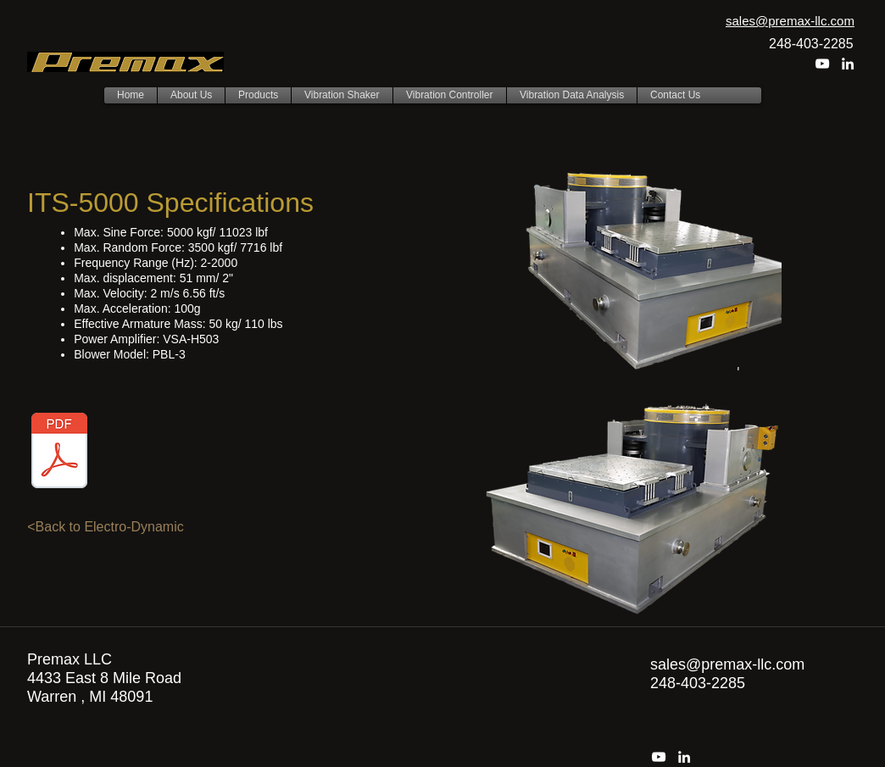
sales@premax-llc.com (727, 664)
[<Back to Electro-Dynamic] (105, 527)
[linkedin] (847, 63)
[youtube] (822, 63)
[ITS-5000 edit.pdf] (59, 452)
